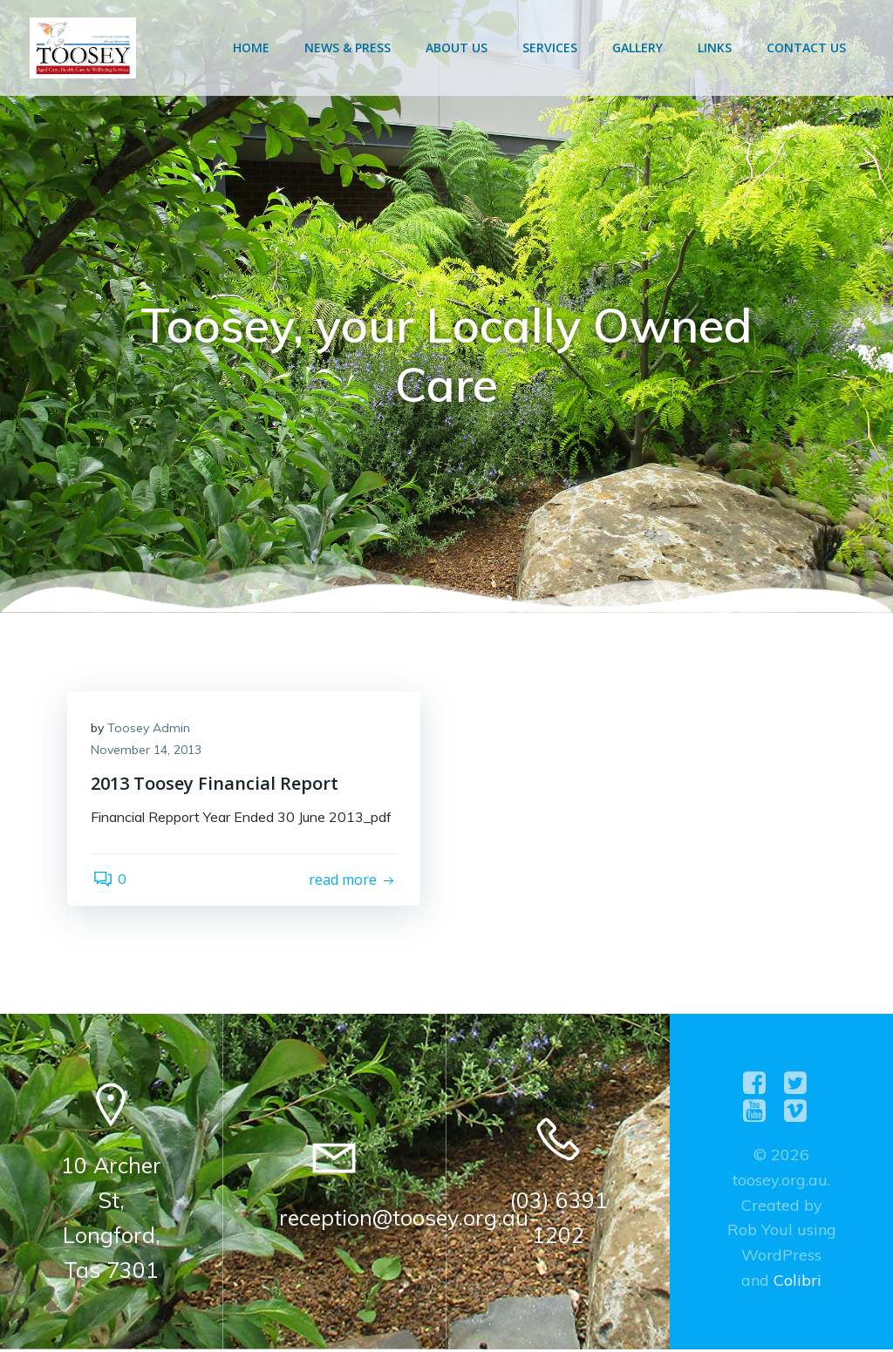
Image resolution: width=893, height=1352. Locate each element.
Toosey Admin (151, 731)
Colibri (797, 1283)
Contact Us (808, 47)
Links (716, 47)
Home (253, 47)
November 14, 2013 (148, 754)
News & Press (349, 47)
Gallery (639, 47)
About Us (458, 47)
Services (551, 47)
